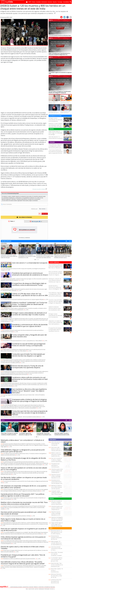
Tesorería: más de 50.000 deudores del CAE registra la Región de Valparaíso (55, 301)
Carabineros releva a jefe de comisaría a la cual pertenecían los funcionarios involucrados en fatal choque (30, 379)
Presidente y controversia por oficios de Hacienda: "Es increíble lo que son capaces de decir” (30, 325)
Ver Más (60, 496)
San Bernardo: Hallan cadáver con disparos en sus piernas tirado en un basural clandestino (24, 478)
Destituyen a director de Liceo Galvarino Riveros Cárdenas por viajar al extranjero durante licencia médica (56, 282)
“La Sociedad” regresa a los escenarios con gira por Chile (56, 559)
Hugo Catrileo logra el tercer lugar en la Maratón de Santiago (55, 133)
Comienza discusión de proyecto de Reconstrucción (56, 581)
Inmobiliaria (41, 588)
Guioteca (37, 588)
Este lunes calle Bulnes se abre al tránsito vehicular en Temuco (56, 450)
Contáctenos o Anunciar (28, 586)
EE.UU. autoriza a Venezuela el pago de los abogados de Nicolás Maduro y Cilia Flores (23, 459)
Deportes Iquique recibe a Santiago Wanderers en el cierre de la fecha (55, 477)
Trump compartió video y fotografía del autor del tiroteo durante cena (29, 336)
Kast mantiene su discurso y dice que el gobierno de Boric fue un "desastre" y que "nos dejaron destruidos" (29, 391)
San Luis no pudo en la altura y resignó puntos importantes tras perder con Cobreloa (56, 461)
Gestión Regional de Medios (16, 586)
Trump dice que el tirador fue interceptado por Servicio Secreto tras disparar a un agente (28, 355)
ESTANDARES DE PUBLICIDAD (49, 586)
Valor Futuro (31, 588)
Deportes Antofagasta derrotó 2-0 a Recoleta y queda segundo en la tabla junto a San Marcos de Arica (57, 520)
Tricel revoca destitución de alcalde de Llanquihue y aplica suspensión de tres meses (56, 152)
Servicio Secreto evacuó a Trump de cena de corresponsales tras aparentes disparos (27, 367)
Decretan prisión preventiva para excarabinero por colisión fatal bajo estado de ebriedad (23, 513)
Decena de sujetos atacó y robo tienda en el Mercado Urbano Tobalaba (22, 547)
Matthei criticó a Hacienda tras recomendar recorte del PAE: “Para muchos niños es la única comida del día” (24, 503)
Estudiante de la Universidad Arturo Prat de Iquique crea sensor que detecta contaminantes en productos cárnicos (56, 484)
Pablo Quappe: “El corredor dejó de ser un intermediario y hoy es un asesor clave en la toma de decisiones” (57, 544)
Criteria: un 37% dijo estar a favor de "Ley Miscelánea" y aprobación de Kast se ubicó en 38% (30, 294)
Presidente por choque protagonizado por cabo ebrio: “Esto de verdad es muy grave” (23, 556)
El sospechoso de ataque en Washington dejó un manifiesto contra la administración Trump (29, 284)
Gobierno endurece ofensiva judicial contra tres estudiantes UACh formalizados (55, 309)
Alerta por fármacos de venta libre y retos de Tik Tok (56, 575)
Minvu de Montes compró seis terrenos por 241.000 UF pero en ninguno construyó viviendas (55, 274)
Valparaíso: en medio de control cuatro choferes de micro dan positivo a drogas (55, 323)
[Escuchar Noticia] (55, 13)
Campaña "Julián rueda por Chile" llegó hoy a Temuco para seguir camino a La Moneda (57, 494)
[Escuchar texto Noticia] (46, 189)
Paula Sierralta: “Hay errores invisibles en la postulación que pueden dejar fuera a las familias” (57, 566)
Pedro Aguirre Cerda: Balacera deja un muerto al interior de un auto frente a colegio (23, 520)
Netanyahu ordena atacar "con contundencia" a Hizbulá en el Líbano (22, 441)
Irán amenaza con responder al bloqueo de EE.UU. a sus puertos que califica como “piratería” (24, 487)
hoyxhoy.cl (52, 588)
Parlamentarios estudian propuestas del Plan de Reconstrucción (56, 538)
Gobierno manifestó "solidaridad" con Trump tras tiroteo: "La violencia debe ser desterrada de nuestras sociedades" (29, 304)
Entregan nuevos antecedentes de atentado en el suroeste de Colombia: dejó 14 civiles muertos (55, 121)
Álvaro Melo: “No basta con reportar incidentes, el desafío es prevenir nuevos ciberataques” (57, 555)
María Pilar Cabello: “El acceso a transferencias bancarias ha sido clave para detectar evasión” (57, 572)
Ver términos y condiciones (24, 237)
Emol (27, 588)
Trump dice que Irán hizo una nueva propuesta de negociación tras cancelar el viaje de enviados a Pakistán (29, 413)
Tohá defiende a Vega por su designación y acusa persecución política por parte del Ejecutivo (55, 147)
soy (8, 270)
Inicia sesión (25, 200)
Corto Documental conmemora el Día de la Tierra (56, 548)
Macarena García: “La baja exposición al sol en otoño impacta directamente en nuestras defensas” (56, 533)
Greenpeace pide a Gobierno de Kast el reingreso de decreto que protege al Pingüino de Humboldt (29, 400)
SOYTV (2, 420)
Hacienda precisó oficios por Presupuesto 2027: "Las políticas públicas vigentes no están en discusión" (22, 495)
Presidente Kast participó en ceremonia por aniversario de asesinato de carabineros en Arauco (30, 274)
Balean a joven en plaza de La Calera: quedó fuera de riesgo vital (56, 455)
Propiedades (47, 588)
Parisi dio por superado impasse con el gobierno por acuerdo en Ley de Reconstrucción (23, 529)
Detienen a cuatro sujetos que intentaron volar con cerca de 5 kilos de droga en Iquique (55, 126)
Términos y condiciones (39, 586)
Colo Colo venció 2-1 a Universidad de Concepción (56, 137)
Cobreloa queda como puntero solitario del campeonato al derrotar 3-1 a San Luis (57, 472)
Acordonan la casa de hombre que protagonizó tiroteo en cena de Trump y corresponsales (28, 345)
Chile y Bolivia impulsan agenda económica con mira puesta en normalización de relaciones (23, 538)
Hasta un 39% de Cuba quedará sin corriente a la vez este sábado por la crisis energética (24, 469)
